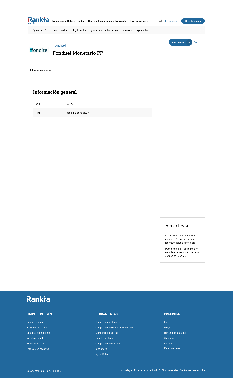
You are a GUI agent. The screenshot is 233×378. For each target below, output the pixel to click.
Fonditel (59, 45)
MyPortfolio (101, 354)
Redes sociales (172, 348)
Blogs (167, 327)
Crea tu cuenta (193, 21)
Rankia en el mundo (37, 327)
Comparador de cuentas (108, 343)
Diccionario (101, 348)
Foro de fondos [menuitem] (60, 30)
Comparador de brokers (107, 322)
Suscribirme (181, 42)
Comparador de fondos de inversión (114, 327)
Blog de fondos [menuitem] (79, 30)
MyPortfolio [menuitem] (142, 30)
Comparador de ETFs (106, 332)
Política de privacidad (145, 370)
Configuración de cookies (193, 370)
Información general (40, 70)
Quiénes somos (35, 322)
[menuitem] (59, 21)
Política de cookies (168, 370)
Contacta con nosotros (38, 332)
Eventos (168, 343)
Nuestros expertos (36, 338)
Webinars (169, 338)
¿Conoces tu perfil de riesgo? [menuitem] (104, 30)
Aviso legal (126, 370)
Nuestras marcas (35, 343)
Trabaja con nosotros (38, 348)
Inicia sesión (171, 21)
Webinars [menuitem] (127, 30)
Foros (167, 322)
